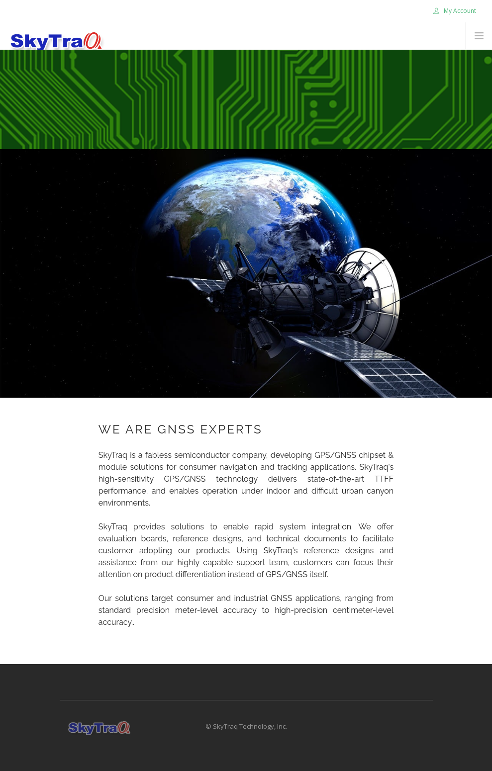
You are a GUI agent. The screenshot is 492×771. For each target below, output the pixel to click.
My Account (454, 10)
